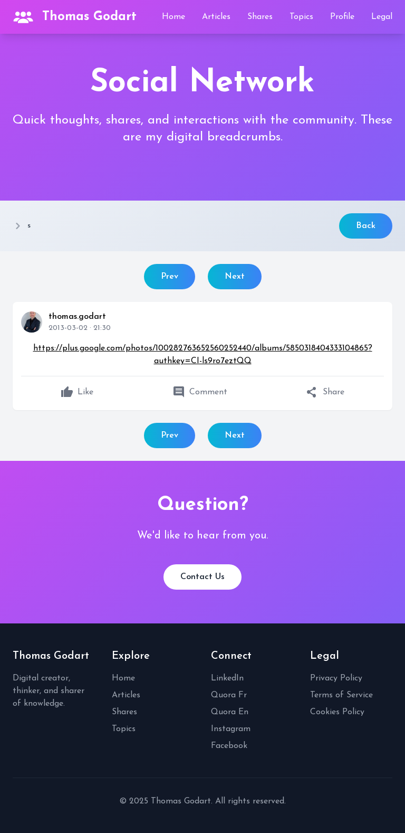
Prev (169, 276)
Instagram (230, 729)
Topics (301, 17)
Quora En (229, 712)
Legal (381, 17)
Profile (342, 17)
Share (325, 392)
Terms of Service (341, 695)
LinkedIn (227, 678)
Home (173, 17)
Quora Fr (229, 695)
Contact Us (202, 577)
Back (365, 226)
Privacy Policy (336, 678)
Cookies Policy (337, 712)
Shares (260, 17)
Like (77, 392)
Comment (199, 392)
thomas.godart (77, 317)
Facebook (229, 746)
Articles (216, 17)
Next (235, 276)
